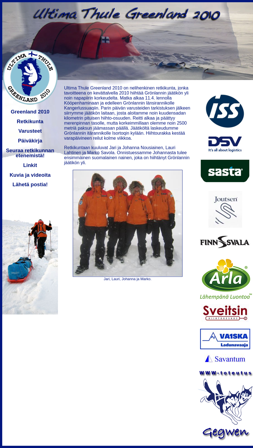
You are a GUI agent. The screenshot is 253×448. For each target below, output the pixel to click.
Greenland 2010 (30, 112)
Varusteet (30, 131)
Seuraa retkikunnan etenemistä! (30, 153)
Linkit (30, 165)
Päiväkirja (30, 141)
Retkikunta (30, 121)
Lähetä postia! (30, 184)
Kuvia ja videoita (29, 175)
